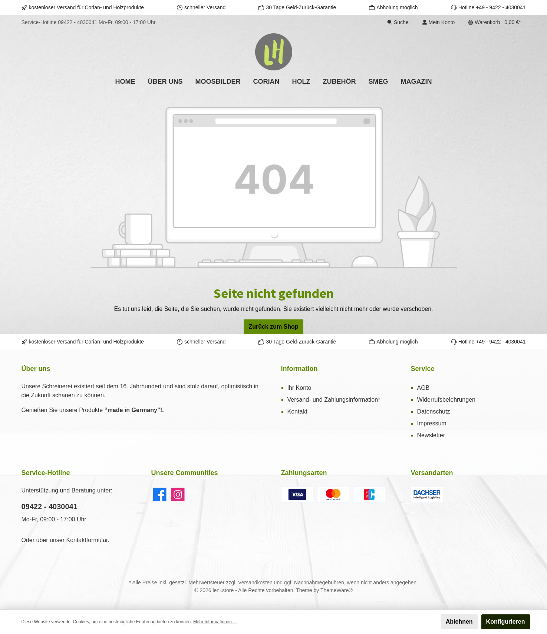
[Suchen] (397, 22)
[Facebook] (159, 494)
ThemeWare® (336, 590)
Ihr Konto (299, 388)
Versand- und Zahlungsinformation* (333, 399)
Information (299, 368)
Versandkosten (255, 582)
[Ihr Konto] (438, 22)
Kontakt (297, 411)
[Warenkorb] (494, 22)
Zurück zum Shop (273, 326)
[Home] (125, 81)
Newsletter (431, 435)
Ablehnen (459, 621)
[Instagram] (177, 494)
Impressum (432, 423)
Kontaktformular (87, 540)
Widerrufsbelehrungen (446, 399)
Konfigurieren (505, 621)
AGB (423, 388)
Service (423, 368)
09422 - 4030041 (77, 22)
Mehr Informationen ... (215, 621)
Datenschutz (433, 411)
